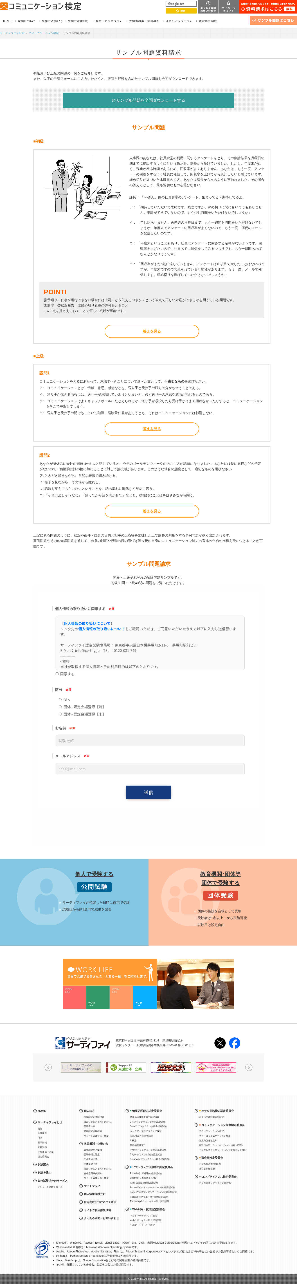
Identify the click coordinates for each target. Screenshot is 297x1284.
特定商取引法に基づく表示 (100, 1202)
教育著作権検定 (207, 1168)
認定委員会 (43, 1156)
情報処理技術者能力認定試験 (144, 1117)
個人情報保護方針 (95, 1194)
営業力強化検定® (207, 1140)
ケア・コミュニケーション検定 (215, 1136)
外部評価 (42, 1147)
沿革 (40, 1138)
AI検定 (133, 1140)
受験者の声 (89, 1126)
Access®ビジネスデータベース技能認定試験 (152, 1187)
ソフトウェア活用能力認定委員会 (152, 1167)
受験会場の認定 (92, 1154)
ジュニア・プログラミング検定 (146, 1131)
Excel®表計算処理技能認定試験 (146, 1173)
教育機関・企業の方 (96, 1143)
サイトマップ (92, 1186)
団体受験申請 (90, 1164)
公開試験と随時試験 (94, 1117)
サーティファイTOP (12, 33)
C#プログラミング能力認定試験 (146, 1154)
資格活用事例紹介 (93, 1173)
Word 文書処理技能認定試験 (144, 1182)
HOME (42, 1110)
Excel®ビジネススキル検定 (144, 1178)
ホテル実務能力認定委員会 (217, 1110)
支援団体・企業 (46, 1152)
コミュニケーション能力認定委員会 (223, 1125)
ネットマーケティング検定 (143, 1215)
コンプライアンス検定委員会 (218, 1176)
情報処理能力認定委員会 (147, 1110)
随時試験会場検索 (93, 1131)
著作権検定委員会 (212, 1157)
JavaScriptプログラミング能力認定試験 (150, 1159)
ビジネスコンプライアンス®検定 (215, 1183)
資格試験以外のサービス (53, 1180)
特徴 (40, 1128)
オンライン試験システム (50, 1187)
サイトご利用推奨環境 (97, 1210)
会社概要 (42, 1133)
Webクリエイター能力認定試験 (146, 1220)
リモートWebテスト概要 (96, 1136)
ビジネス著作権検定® (210, 1164)
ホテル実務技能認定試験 (211, 1117)
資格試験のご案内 (93, 1150)
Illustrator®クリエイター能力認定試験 (149, 1197)
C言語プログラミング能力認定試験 (147, 1122)
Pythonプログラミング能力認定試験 (148, 1150)
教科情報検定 (137, 1145)
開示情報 (42, 1142)
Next (248, 1067)
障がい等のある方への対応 (97, 1122)
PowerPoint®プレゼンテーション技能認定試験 (153, 1192)
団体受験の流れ (92, 1159)
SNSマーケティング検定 (142, 1225)
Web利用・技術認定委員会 (148, 1209)
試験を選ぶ (44, 1172)
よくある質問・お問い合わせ (101, 1218)
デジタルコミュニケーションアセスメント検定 (222, 1150)
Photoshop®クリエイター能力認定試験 (149, 1201)
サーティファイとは (50, 1122)
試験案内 (43, 1164)
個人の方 (89, 1110)
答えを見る (152, 331)
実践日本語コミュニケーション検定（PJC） (221, 1145)
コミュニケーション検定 (44, 33)
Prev (48, 1067)
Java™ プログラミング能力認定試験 (148, 1126)
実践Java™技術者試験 (141, 1136)
